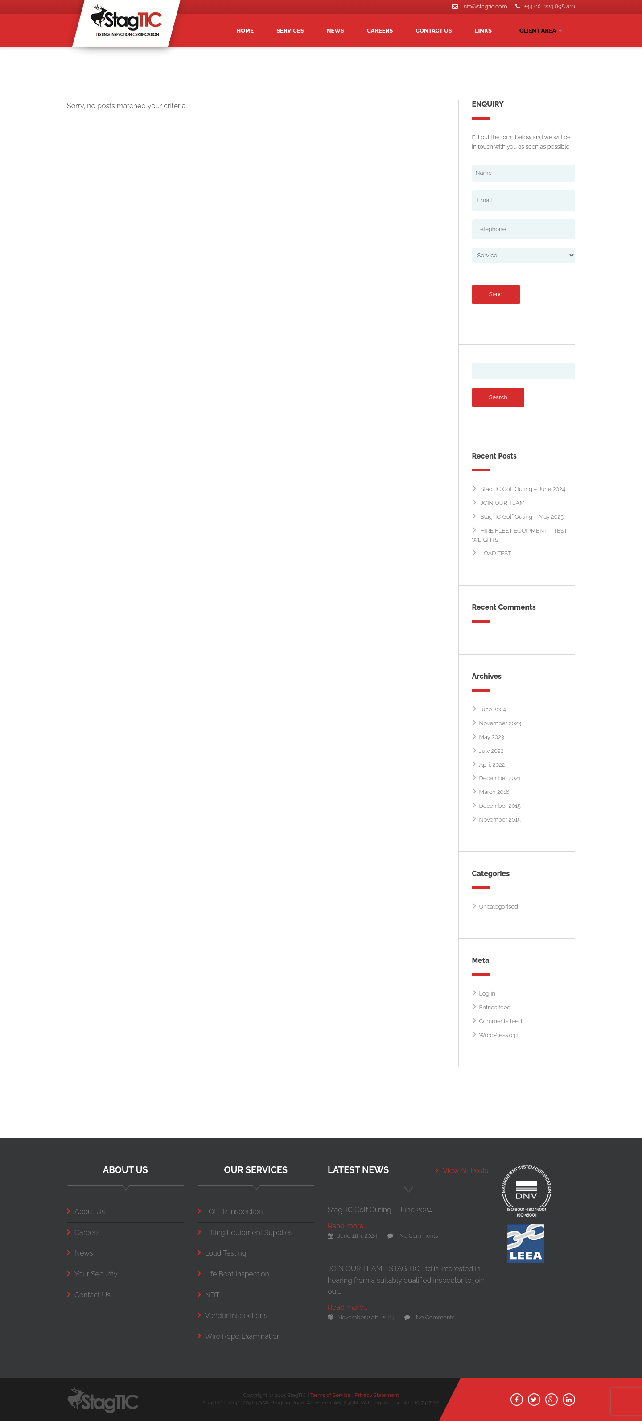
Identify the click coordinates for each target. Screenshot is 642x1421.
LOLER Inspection (230, 1211)
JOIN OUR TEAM (503, 503)
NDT (209, 1295)
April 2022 (492, 764)
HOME (245, 30)
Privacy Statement (377, 1395)
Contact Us (89, 1295)
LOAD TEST (496, 553)
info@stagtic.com (479, 6)
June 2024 (492, 709)
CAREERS (380, 30)
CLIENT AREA (540, 30)
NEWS (335, 30)
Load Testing (222, 1253)
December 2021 (500, 778)
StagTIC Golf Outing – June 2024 (523, 489)
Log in (487, 993)
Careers (83, 1232)
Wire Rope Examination (239, 1336)
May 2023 (491, 737)
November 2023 (500, 723)
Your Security (92, 1274)
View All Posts (462, 1170)
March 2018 (494, 792)
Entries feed (495, 1007)
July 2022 (491, 751)
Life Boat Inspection (233, 1274)
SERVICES (290, 30)
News (80, 1253)
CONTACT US (434, 30)
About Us (86, 1211)
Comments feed (500, 1021)
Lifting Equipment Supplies (245, 1232)
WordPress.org (498, 1035)
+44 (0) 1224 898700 (545, 6)
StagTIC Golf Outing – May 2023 (522, 516)
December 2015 (500, 805)
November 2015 (500, 819)
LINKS (483, 30)
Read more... (347, 1226)
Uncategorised (498, 906)
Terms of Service (330, 1395)
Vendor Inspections (233, 1315)
